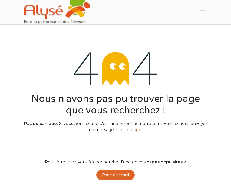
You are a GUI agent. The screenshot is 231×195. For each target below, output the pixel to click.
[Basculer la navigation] (203, 12)
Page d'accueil (115, 175)
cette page (129, 129)
